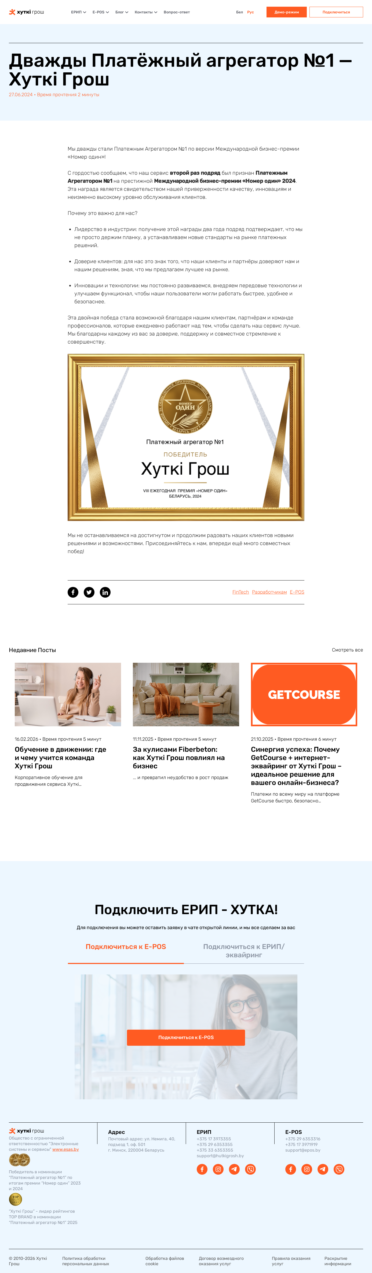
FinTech (240, 592)
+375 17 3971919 (301, 1144)
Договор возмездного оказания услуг (221, 1261)
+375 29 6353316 (302, 1138)
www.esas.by (65, 1149)
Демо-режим (287, 12)
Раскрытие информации (337, 1261)
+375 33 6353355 (215, 1150)
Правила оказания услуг (291, 1261)
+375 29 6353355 (215, 1144)
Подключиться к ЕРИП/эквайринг (244, 951)
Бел (239, 12)
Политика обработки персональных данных (85, 1261)
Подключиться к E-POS (126, 947)
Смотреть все (347, 650)
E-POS (297, 592)
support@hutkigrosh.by (220, 1155)
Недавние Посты (32, 650)
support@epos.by (302, 1150)
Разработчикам (269, 592)
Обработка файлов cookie (164, 1261)
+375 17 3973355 (214, 1138)
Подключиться (336, 12)
